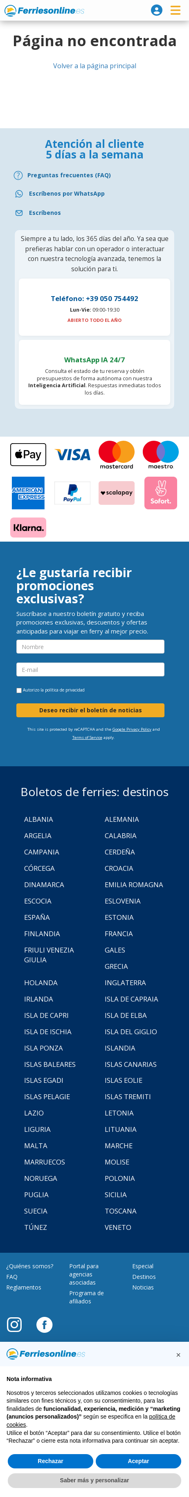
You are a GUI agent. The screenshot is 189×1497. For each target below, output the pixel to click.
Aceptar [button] (138, 1461)
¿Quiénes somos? (29, 1266)
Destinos (144, 1277)
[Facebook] (44, 1324)
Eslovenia (123, 901)
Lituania (121, 1129)
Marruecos (44, 1162)
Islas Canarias (131, 1064)
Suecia (35, 1211)
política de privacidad (65, 690)
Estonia (119, 917)
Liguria (37, 1129)
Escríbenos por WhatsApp (67, 193)
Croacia (119, 868)
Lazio (34, 1113)
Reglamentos (23, 1287)
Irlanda (38, 999)
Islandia (120, 1048)
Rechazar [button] (50, 1461)
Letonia (119, 1113)
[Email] (94, 213)
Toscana (121, 1211)
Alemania (122, 819)
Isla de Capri (46, 1015)
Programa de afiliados (86, 1297)
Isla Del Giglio (131, 1031)
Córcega (39, 868)
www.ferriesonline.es (44, 10)
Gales (115, 950)
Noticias (143, 1287)
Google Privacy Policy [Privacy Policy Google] (131, 729)
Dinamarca (44, 884)
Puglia (36, 1194)
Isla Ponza (43, 1048)
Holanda (41, 982)
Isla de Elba (126, 1015)
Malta (35, 1145)
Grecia (116, 966)
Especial (142, 1266)
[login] (157, 10)
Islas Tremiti (128, 1096)
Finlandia (42, 933)
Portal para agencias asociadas (84, 1274)
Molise (117, 1162)
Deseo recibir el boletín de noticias (90, 710)
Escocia (38, 901)
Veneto (118, 1227)
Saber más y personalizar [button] (94, 1480)
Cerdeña (120, 852)
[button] (178, 1354)
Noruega (40, 1178)
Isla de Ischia (48, 1031)
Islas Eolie (123, 1080)
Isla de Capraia (131, 999)
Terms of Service (87, 737)
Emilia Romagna (134, 884)
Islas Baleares (50, 1064)
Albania (38, 819)
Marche (119, 1145)
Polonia (120, 1178)
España (37, 917)
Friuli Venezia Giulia (49, 954)
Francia (119, 933)
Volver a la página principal (94, 65)
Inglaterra (125, 982)
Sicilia (116, 1194)
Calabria (121, 835)
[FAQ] (94, 175)
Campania (41, 852)
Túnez (35, 1227)
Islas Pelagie (47, 1096)
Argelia (38, 835)
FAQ (12, 1277)
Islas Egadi (43, 1080)
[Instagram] (18, 1324)
